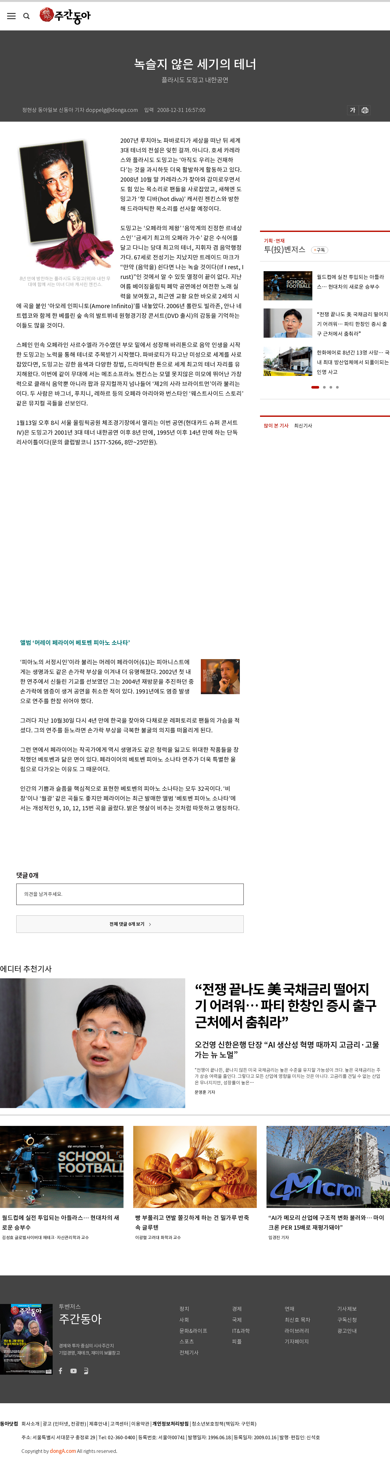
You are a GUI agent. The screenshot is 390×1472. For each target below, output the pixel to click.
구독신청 (347, 1320)
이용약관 (140, 1424)
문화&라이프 (193, 1331)
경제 (237, 1309)
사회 (184, 1320)
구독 (321, 250)
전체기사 (189, 1353)
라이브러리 (297, 1331)
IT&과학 (241, 1331)
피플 (237, 1342)
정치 (184, 1309)
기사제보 (347, 1309)
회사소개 (30, 1424)
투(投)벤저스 (285, 250)
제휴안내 (98, 1424)
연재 (289, 1309)
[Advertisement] (72, 552)
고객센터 (119, 1424)
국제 (237, 1320)
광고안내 (347, 1331)
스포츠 (186, 1342)
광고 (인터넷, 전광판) (64, 1424)
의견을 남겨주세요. (43, 894)
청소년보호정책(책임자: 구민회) (224, 1424)
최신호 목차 (297, 1320)
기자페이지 (297, 1342)
